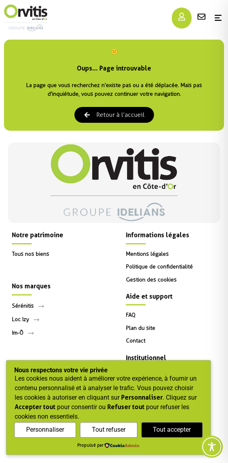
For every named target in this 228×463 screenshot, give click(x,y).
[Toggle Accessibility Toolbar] (211, 446)
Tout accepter (172, 429)
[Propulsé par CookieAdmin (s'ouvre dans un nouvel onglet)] (108, 445)
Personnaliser (45, 429)
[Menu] (182, 17)
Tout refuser (108, 429)
